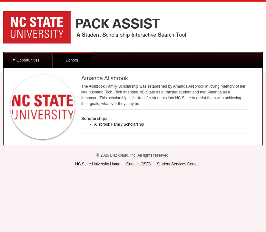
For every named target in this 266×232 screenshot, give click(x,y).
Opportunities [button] (27, 60)
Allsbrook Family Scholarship (119, 124)
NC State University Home (97, 164)
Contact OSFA (138, 164)
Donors (71, 60)
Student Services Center (178, 164)
